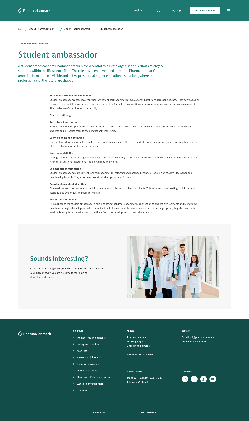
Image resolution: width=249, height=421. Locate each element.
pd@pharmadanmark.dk (204, 337)
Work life (79, 351)
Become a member (205, 10)
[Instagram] (203, 379)
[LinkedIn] (185, 379)
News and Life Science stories (90, 377)
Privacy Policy (99, 412)
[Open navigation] (228, 10)
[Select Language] (140, 10)
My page (176, 10)
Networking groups (85, 370)
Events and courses (85, 364)
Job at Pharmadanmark (77, 29)
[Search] (159, 10)
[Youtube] (212, 379)
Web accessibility (148, 412)
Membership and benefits (88, 337)
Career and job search (86, 357)
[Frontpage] (34, 10)
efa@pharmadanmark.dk (44, 277)
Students (79, 390)
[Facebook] (194, 379)
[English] (19, 29)
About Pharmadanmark (42, 29)
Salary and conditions (86, 344)
